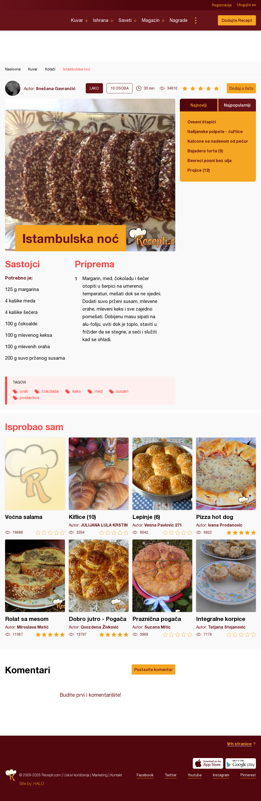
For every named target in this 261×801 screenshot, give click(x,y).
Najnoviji (198, 105)
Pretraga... (205, 20)
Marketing (100, 775)
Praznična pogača (162, 588)
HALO (38, 783)
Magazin (151, 20)
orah (24, 391)
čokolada (50, 391)
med (98, 391)
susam (122, 391)
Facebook (145, 775)
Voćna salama (35, 486)
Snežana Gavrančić (56, 88)
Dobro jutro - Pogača (99, 588)
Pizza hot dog (226, 486)
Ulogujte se (246, 5)
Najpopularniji (237, 105)
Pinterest (248, 775)
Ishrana (100, 20)
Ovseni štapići (201, 121)
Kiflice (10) (99, 486)
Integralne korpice (226, 588)
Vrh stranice (239, 743)
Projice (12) (198, 170)
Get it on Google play (240, 763)
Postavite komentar (153, 669)
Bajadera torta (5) (205, 150)
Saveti (125, 20)
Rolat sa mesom (35, 588)
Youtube (195, 775)
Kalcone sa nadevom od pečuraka (217, 141)
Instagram (221, 775)
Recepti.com (34, 18)
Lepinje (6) (162, 486)
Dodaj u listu (241, 88)
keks (76, 391)
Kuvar (77, 20)
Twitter (171, 775)
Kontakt (116, 775)
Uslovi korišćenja (76, 775)
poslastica (29, 397)
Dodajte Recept (237, 20)
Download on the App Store (208, 763)
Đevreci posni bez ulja (209, 160)
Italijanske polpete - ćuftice (215, 131)
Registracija (222, 5)
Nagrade (178, 20)
